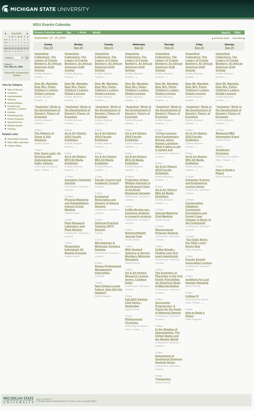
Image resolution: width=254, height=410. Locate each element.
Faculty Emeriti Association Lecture (198, 261)
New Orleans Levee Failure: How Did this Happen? (108, 289)
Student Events (14, 126)
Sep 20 (78, 47)
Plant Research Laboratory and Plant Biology (75, 226)
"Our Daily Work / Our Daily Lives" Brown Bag (196, 243)
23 (22, 48)
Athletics (11, 99)
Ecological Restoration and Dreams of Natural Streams (107, 201)
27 (13, 51)
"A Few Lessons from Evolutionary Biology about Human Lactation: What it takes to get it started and (168, 141)
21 (15, 48)
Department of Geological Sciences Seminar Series (168, 359)
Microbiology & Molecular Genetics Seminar (107, 246)
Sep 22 (138, 47)
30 (13, 40)
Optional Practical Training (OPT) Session (106, 226)
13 (13, 45)
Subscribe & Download (16, 72)
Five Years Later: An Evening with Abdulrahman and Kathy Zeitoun (47, 158)
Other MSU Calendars (18, 142)
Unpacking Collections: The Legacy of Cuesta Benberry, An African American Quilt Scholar (48, 62)
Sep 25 (229, 47)
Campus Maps (14, 146)
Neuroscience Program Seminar (166, 231)
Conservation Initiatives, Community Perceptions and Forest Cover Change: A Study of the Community (198, 213)
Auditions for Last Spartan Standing (197, 281)
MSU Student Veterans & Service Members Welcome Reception (137, 254)
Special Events (14, 122)
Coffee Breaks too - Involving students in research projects (138, 213)
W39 (6, 51)
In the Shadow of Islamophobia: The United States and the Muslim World (167, 334)
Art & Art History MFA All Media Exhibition (75, 160)
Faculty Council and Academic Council (108, 181)
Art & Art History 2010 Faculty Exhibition (75, 136)
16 (22, 45)
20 (13, 48)
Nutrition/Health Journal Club (135, 234)
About (38, 399)
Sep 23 (169, 47)
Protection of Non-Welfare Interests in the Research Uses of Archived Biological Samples (138, 186)
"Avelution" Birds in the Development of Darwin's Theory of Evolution (47, 111)
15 (19, 45)
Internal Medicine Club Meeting (166, 215)
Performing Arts (15, 115)
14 (15, 45)
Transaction (163, 379)
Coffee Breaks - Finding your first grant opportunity (166, 253)
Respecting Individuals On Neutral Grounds (75, 249)
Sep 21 (108, 47)
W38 (6, 48)
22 (19, 48)
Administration (14, 96)
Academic (12, 93)
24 (25, 48)
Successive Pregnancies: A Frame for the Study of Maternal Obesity (168, 307)
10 (25, 43)
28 (15, 51)
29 (9, 40)
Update (17, 75)
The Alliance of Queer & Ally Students (44, 136)
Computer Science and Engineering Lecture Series (197, 183)
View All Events (15, 90)
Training (11, 129)
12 (9, 45)
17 (25, 45)
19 (9, 48)
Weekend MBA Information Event (227, 135)
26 (9, 51)
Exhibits (11, 112)
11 (28, 43)
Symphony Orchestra (223, 151)
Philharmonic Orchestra (134, 321)
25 (28, 48)
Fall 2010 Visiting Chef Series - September (136, 303)
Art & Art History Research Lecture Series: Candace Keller (136, 277)
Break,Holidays (14, 103)
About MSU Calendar (17, 139)
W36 (6, 43)
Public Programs (15, 119)
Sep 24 (199, 47)
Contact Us (47, 399)
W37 (6, 45)
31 (15, 40)
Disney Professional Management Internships (108, 269)
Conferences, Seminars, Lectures (17, 107)
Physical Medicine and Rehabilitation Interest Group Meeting (77, 204)
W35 (6, 40)
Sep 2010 (16, 33)
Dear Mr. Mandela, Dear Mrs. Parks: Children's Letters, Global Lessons (46, 88)
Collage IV (192, 296)
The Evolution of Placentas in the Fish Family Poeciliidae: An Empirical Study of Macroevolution (169, 279)
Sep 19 (48, 47)
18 (28, 45)
